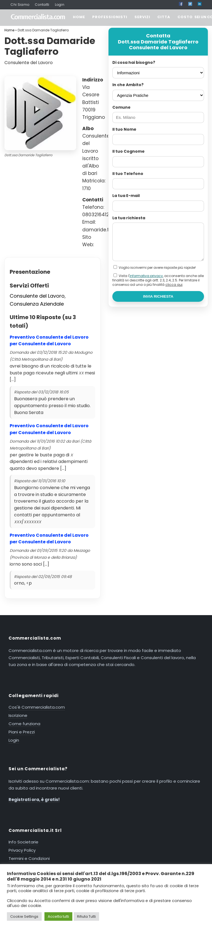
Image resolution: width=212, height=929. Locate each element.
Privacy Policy (22, 850)
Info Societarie (23, 842)
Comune (121, 107)
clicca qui (173, 284)
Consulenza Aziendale (37, 303)
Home (9, 30)
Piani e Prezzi (22, 732)
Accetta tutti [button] (58, 916)
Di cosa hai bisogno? (133, 62)
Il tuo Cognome (128, 151)
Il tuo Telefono (127, 173)
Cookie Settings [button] (24, 916)
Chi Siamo (19, 4)
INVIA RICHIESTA (158, 296)
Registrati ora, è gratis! (34, 799)
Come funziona (24, 724)
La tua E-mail (126, 195)
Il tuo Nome (124, 129)
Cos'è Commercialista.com (37, 707)
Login (60, 4)
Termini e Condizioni (29, 858)
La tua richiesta (128, 218)
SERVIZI (142, 17)
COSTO (185, 17)
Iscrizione (18, 715)
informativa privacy (146, 275)
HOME (79, 17)
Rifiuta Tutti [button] (86, 916)
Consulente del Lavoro (37, 295)
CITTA (163, 17)
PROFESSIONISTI (109, 17)
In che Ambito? (128, 84)
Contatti (42, 4)
